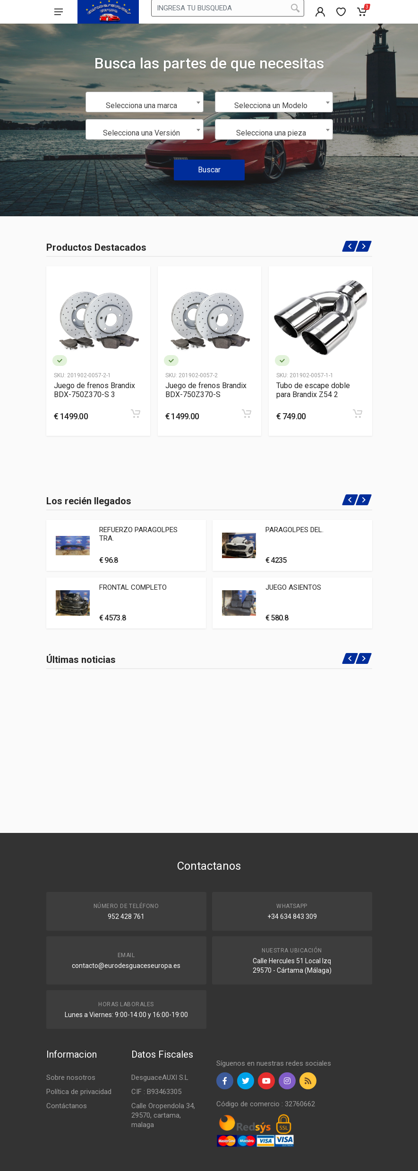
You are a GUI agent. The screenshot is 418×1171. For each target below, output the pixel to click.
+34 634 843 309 (292, 916)
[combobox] (144, 102)
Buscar (209, 169)
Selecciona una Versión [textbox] (141, 132)
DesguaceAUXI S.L (159, 1077)
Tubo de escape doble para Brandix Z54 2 (313, 390)
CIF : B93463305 (156, 1091)
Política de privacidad (78, 1091)
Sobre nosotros (70, 1077)
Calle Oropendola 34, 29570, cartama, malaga (163, 1115)
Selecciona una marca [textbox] (141, 105)
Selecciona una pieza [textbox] (271, 132)
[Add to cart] (135, 413)
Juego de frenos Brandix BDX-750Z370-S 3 (94, 390)
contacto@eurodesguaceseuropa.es (126, 965)
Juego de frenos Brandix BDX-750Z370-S (206, 390)
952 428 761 (126, 916)
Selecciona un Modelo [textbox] (270, 105)
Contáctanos (66, 1106)
